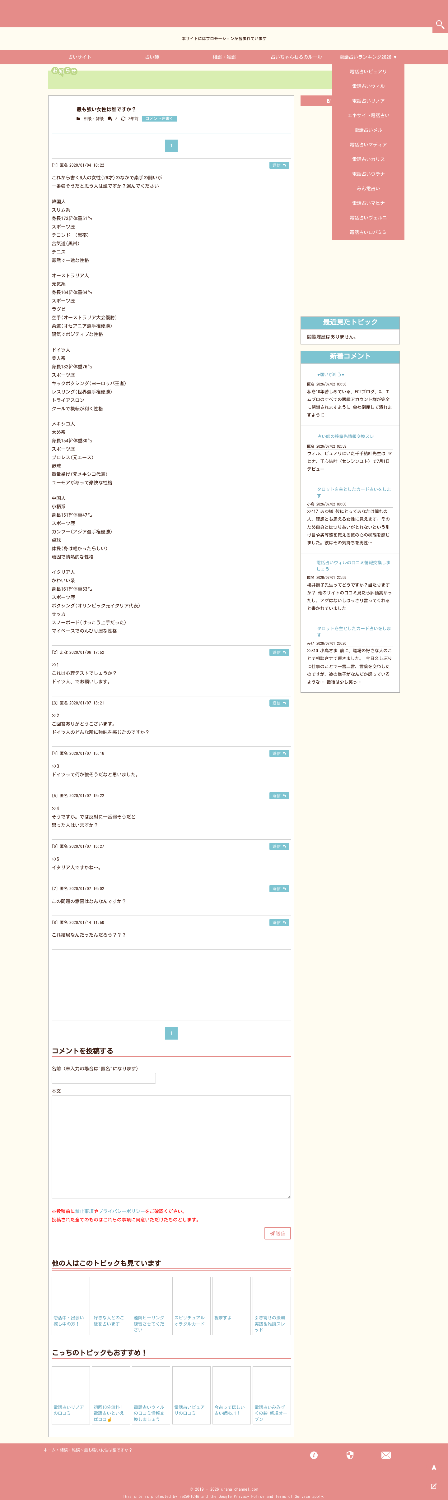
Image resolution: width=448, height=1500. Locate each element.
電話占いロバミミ (368, 232)
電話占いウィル (368, 86)
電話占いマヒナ (368, 203)
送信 (281, 1233)
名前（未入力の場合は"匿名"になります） (96, 1068)
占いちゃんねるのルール (296, 57)
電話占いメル (368, 130)
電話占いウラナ (368, 174)
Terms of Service (292, 1496)
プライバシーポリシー (121, 1211)
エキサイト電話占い (369, 115)
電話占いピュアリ (368, 71)
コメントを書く (159, 119)
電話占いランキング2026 (365, 57)
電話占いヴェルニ (368, 217)
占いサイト (79, 57)
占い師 (152, 57)
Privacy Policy (249, 1496)
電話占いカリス (368, 159)
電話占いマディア (368, 144)
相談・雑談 (224, 57)
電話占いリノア (368, 101)
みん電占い (368, 188)
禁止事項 (84, 1211)
